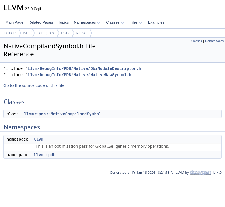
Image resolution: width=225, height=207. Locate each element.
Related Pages (40, 22)
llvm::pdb (44, 154)
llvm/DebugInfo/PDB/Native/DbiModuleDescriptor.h (84, 68)
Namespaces (87, 22)
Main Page (14, 22)
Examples (156, 22)
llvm (26, 33)
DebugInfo (45, 33)
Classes (115, 22)
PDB (65, 33)
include (10, 33)
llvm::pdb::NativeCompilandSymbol (62, 113)
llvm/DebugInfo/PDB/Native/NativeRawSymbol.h (79, 75)
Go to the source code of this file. (34, 85)
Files (136, 22)
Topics (63, 22)
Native (81, 33)
